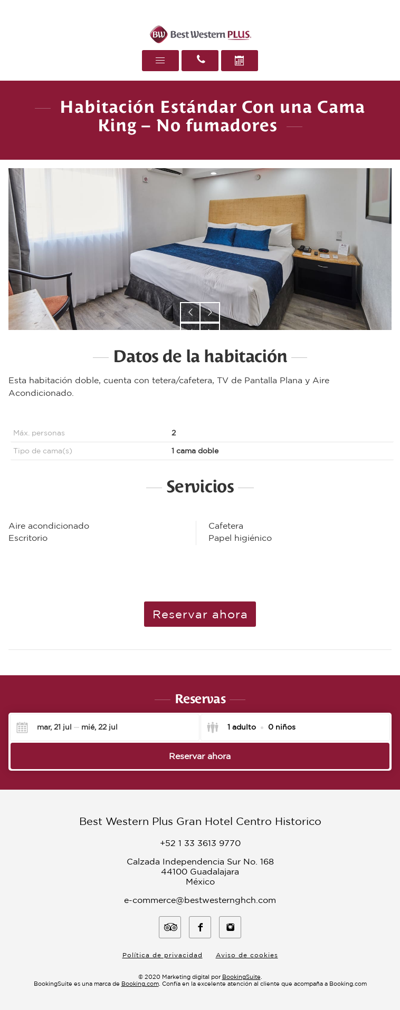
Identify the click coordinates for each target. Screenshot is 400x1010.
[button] (190, 312)
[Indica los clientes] (251, 727)
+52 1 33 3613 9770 (200, 843)
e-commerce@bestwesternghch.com (200, 900)
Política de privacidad (162, 954)
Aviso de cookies (247, 954)
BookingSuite (241, 977)
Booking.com (140, 983)
